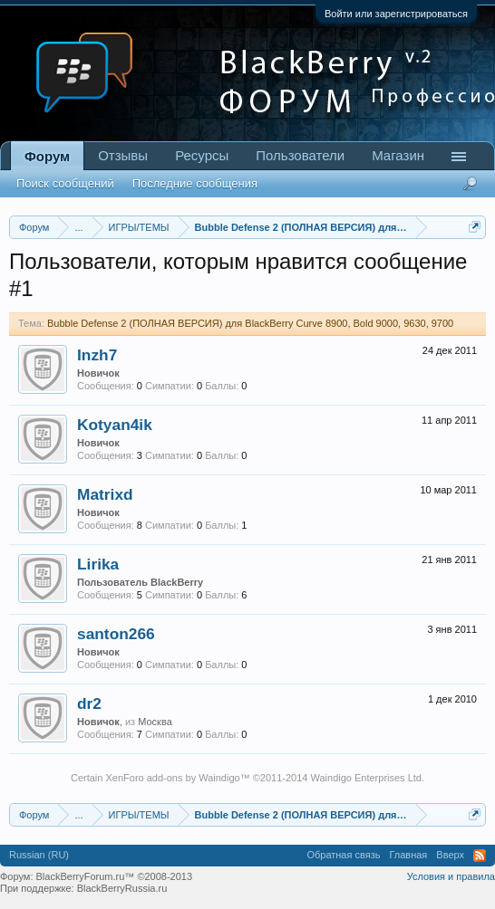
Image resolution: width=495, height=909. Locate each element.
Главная (408, 854)
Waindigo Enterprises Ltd (366, 777)
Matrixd (105, 494)
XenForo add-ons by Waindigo (172, 777)
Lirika (98, 564)
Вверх (450, 854)
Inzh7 (97, 355)
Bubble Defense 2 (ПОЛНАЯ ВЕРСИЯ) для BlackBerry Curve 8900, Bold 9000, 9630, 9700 (250, 323)
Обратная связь (343, 854)
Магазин (398, 155)
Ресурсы (201, 155)
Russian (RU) (39, 854)
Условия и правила (451, 876)
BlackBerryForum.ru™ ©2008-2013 (114, 876)
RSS (479, 855)
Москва (155, 721)
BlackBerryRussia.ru (122, 888)
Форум (47, 156)
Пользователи (300, 155)
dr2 (89, 703)
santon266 (116, 634)
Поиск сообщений (65, 183)
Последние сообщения (194, 183)
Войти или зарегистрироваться (396, 13)
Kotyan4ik (114, 425)
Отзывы (123, 155)
